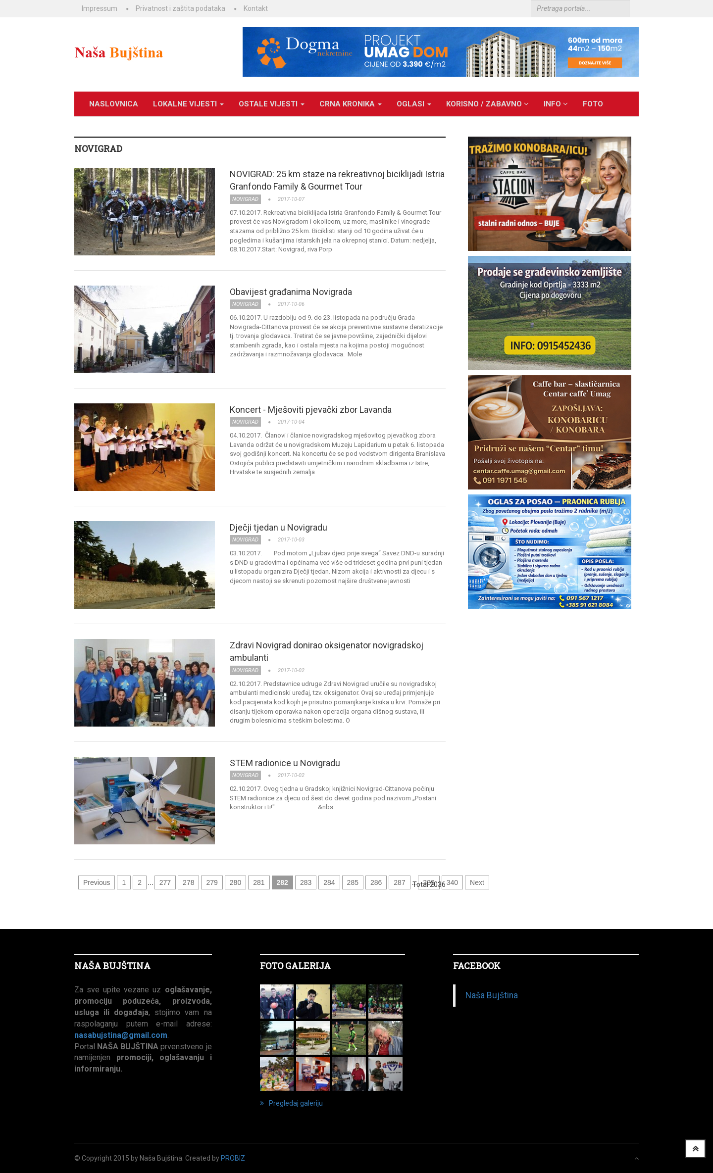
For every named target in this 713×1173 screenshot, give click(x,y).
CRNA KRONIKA (350, 103)
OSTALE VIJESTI (272, 103)
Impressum (99, 8)
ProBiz (233, 1158)
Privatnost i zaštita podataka (180, 8)
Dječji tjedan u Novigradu (278, 527)
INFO (556, 103)
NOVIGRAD (98, 148)
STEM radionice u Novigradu (285, 763)
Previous (96, 882)
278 (188, 882)
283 (305, 882)
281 (258, 882)
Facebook (477, 966)
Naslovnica (113, 103)
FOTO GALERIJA (295, 966)
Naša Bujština (491, 995)
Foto (593, 103)
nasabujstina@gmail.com (120, 1035)
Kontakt (256, 8)
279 (211, 882)
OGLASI (414, 103)
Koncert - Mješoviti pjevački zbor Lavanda (311, 409)
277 (165, 882)
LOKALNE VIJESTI (188, 103)
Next (477, 882)
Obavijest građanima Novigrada (291, 292)
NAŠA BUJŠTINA (112, 966)
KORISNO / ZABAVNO (487, 103)
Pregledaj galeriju (291, 1103)
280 (235, 882)
